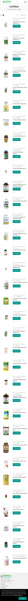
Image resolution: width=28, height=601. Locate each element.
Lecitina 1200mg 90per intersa (20, 347)
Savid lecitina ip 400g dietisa (19, 315)
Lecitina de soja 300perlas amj (20, 558)
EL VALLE (18, 102)
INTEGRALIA (19, 134)
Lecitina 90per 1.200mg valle (19, 103)
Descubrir (16, 26)
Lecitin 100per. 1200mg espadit (20, 493)
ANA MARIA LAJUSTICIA (21, 556)
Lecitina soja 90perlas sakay (19, 250)
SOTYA (17, 20)
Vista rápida (14, 29)
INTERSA (18, 345)
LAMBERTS (18, 523)
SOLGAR (18, 443)
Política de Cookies (18, 595)
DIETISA (18, 313)
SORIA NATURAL (19, 52)
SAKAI (17, 248)
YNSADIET (18, 199)
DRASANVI (18, 118)
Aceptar (22, 598)
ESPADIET (18, 491)
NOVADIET (18, 507)
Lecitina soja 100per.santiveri (19, 168)
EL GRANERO (18, 182)
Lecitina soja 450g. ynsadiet (19, 412)
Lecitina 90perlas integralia (19, 136)
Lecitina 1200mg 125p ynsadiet (20, 201)
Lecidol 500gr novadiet (18, 509)
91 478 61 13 (4, 586)
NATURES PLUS (19, 215)
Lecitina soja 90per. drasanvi (19, 120)
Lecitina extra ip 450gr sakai (19, 461)
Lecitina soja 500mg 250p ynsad (20, 282)
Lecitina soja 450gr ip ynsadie (19, 363)
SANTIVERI (18, 166)
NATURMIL (18, 150)
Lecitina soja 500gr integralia (19, 477)
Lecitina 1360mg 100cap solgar (20, 445)
